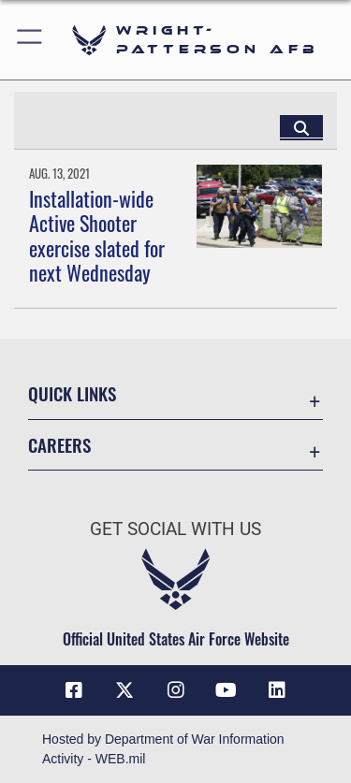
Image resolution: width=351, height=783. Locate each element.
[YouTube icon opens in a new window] (226, 690)
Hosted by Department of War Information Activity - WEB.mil (163, 749)
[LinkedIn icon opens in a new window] (277, 690)
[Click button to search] (301, 127)
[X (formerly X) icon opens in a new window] (124, 690)
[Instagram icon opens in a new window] (176, 690)
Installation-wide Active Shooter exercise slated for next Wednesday (97, 235)
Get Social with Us (175, 529)
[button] (30, 40)
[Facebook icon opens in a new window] (74, 690)
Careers (59, 444)
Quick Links (72, 393)
